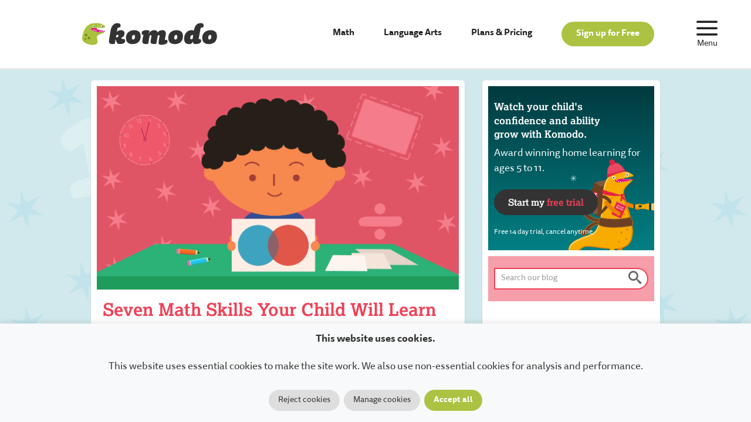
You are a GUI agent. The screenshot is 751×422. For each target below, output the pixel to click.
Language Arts (413, 33)
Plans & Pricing (501, 33)
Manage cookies (382, 400)
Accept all (453, 400)
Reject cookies (304, 400)
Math (343, 33)
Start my (546, 201)
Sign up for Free (608, 33)
